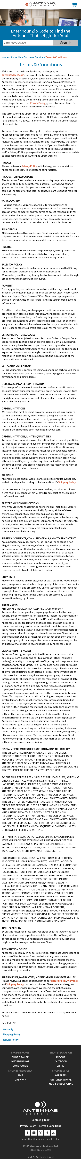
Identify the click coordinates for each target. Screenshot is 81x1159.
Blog (46, 1119)
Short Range (20, 1057)
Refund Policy (10, 1039)
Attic (60, 1065)
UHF (20, 1075)
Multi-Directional (61, 1083)
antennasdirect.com (13, 75)
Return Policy (58, 980)
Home (5, 57)
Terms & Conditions (56, 57)
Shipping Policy (67, 482)
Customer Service (33, 57)
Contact (36, 1119)
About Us (16, 57)
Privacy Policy (37, 103)
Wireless (60, 1075)
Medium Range (20, 1061)
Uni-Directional (60, 1079)
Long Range (20, 1065)
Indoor (60, 1057)
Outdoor (61, 1061)
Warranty (72, 980)
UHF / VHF (20, 1079)
